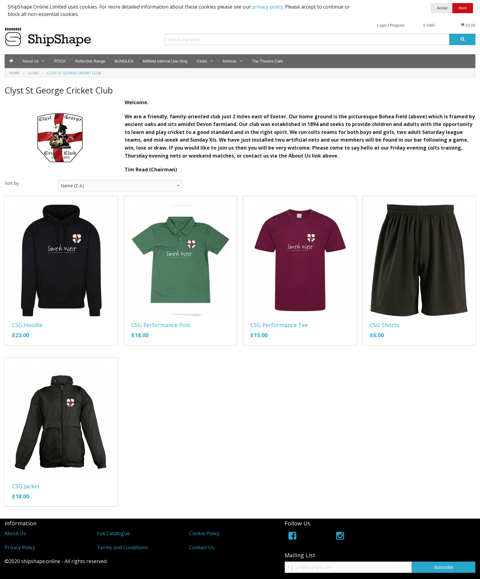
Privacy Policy (20, 547)
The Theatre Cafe (267, 61)
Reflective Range (90, 61)
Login (382, 25)
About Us (30, 61)
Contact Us (201, 547)
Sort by (12, 183)
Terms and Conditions (122, 547)
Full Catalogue (113, 533)
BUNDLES (123, 61)
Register (397, 25)
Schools (229, 61)
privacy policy (267, 6)
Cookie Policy (204, 533)
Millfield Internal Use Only (165, 61)
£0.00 (467, 25)
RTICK (60, 61)
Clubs (202, 61)
